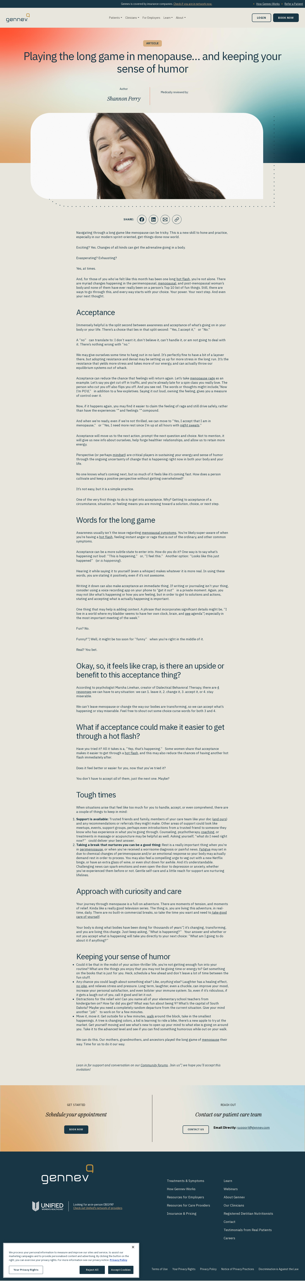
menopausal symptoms (159, 533)
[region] (71, 1260)
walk (150, 1016)
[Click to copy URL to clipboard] (176, 219)
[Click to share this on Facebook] (141, 219)
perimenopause (91, 849)
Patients (114, 17)
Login (261, 17)
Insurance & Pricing (181, 1214)
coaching (207, 832)
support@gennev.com (254, 1127)
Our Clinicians (234, 1206)
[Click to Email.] (165, 219)
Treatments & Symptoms (185, 1181)
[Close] (133, 1247)
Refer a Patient (294, 4)
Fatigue (204, 849)
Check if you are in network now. (193, 4)
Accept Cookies (121, 1269)
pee (187, 613)
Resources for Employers (185, 1197)
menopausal (167, 283)
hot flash (183, 279)
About (179, 17)
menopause (210, 1039)
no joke (81, 986)
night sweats (189, 425)
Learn (167, 17)
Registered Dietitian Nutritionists (248, 1214)
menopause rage (202, 378)
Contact (229, 1222)
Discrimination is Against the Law (279, 1269)
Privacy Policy (208, 1269)
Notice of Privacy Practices (237, 1269)
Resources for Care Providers (188, 1206)
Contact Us (196, 1129)
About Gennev (234, 1197)
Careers (229, 1238)
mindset (119, 455)
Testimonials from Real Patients (248, 1230)
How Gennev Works (268, 4)
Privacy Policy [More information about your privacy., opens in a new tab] (118, 1260)
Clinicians (131, 17)
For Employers (151, 17)
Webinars (231, 1189)
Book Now (286, 17)
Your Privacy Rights (183, 1269)
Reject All (92, 1269)
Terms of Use (160, 1269)
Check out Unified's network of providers (97, 1208)
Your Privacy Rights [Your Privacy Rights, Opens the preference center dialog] (26, 1269)
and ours (219, 819)
